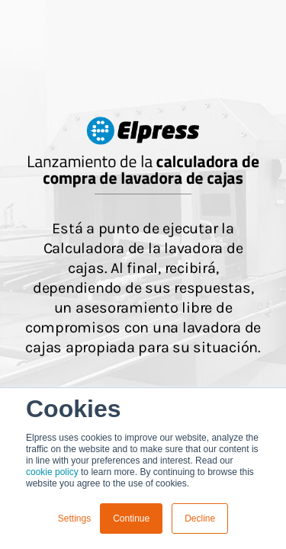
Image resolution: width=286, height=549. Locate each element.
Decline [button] (200, 518)
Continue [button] (131, 518)
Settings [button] (74, 518)
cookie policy (52, 472)
